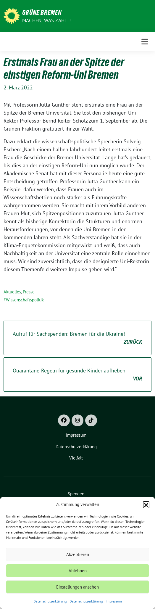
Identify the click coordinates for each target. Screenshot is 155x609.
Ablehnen (78, 570)
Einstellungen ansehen (77, 587)
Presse (29, 292)
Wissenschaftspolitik (25, 300)
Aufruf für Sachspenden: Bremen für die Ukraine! (77, 338)
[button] (146, 504)
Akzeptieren (77, 554)
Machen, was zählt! (46, 20)
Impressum (114, 601)
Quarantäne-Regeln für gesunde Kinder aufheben (77, 375)
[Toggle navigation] (144, 41)
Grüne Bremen (42, 12)
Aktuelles (12, 292)
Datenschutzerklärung (50, 601)
